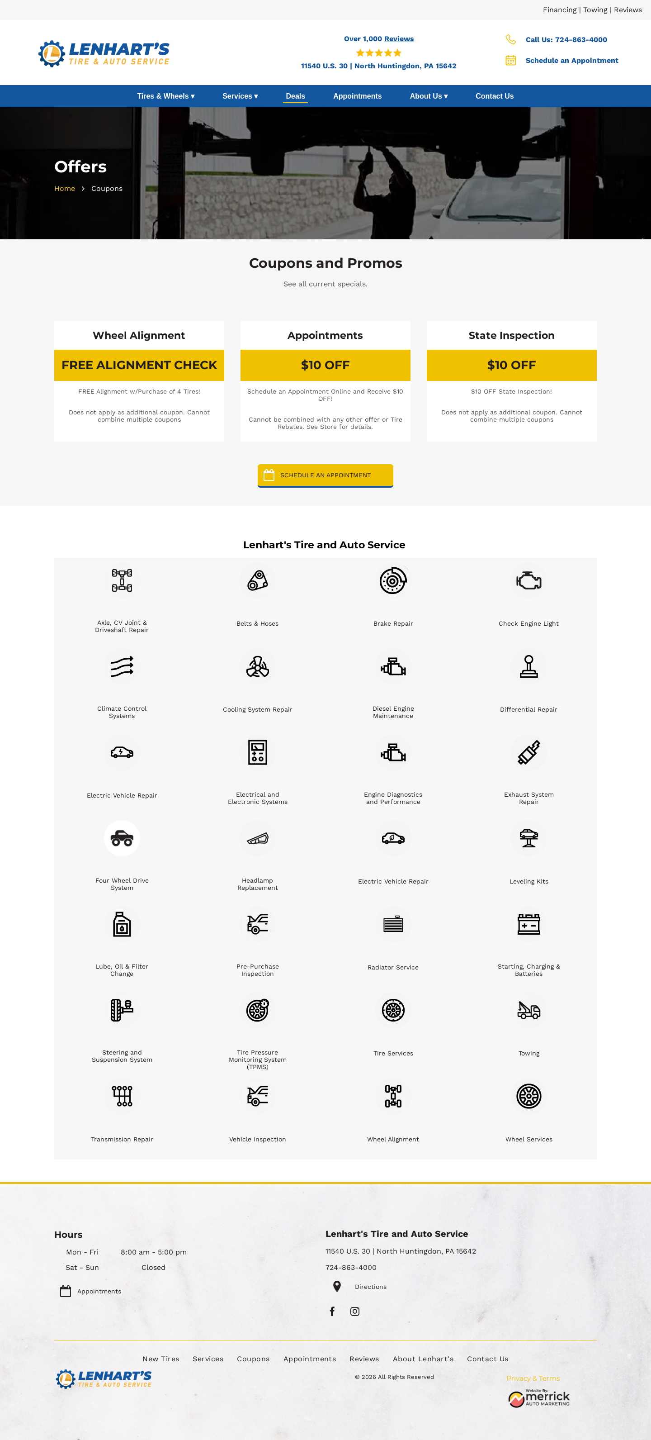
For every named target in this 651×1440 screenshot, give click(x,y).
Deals (295, 96)
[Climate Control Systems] (122, 666)
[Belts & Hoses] (258, 580)
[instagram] (355, 1313)
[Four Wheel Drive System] (122, 838)
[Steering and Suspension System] (122, 1010)
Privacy (518, 1378)
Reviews (628, 9)
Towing (595, 9)
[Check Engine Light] (529, 580)
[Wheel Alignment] (393, 1096)
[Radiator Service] (393, 924)
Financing (560, 9)
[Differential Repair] (529, 666)
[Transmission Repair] (122, 1096)
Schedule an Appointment (572, 60)
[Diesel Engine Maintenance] (393, 666)
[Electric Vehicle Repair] (122, 752)
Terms (549, 1378)
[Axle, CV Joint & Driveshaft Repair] (122, 580)
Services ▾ (240, 96)
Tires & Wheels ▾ (165, 96)
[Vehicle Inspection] (258, 1096)
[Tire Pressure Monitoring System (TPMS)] (258, 1010)
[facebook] (332, 1313)
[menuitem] (161, 1359)
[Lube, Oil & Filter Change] (122, 924)
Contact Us (495, 96)
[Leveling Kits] (529, 838)
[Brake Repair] (393, 580)
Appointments (357, 96)
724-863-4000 (581, 39)
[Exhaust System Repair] (529, 752)
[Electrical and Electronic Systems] (258, 752)
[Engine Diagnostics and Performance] (393, 752)
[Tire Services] (393, 1010)
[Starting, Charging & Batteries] (529, 924)
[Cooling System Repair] (258, 666)
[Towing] (529, 1010)
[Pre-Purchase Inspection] (258, 924)
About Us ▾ (429, 96)
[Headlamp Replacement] (258, 838)
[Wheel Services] (529, 1096)
